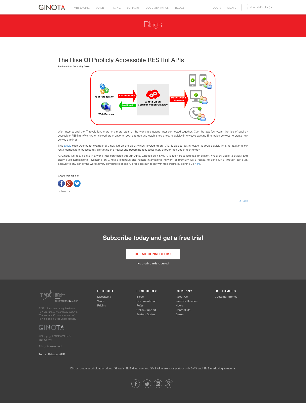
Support (133, 7)
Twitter (147, 383)
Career (180, 314)
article (67, 145)
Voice (100, 7)
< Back (243, 201)
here (197, 163)
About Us (182, 296)
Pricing (115, 7)
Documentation (157, 7)
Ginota (52, 7)
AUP (62, 354)
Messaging (82, 7)
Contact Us (183, 310)
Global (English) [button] (261, 7)
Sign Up (232, 7)
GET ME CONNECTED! (153, 254)
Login (217, 7)
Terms (43, 354)
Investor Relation (187, 301)
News (179, 305)
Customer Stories (226, 296)
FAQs (139, 305)
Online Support (146, 310)
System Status (145, 314)
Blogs (179, 7)
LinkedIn (158, 383)
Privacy (53, 354)
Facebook (135, 383)
